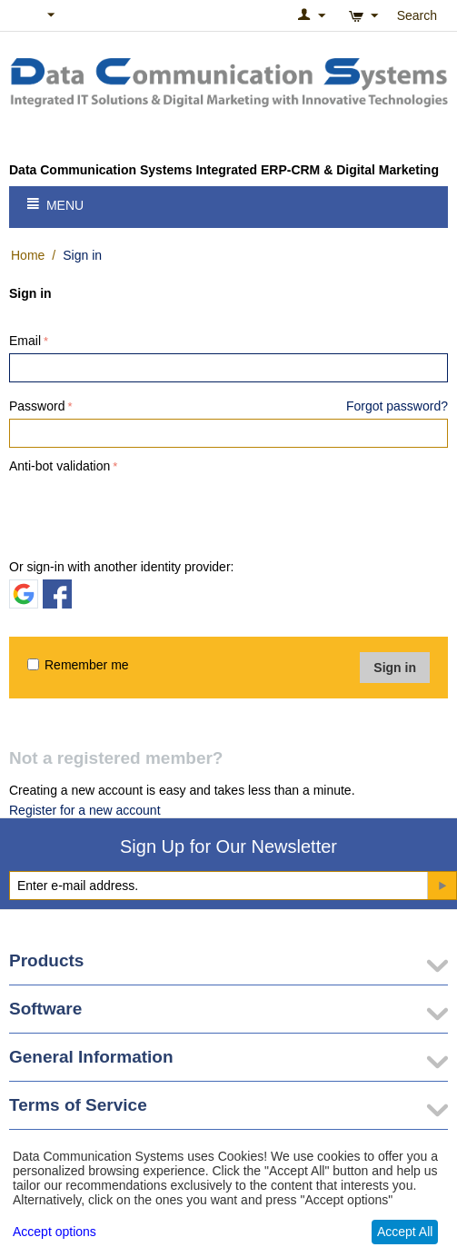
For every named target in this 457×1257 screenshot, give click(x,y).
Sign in (394, 667)
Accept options (54, 1231)
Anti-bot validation (59, 466)
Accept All (404, 1231)
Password (37, 406)
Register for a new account (85, 810)
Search (417, 15)
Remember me (78, 665)
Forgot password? (397, 406)
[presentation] (147, 513)
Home (28, 255)
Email (25, 340)
